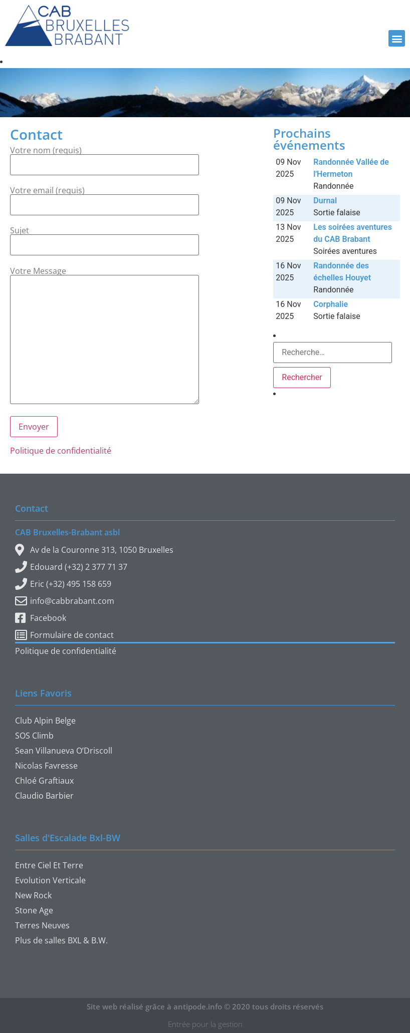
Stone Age (34, 910)
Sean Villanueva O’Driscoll (63, 750)
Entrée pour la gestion (205, 1024)
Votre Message (104, 336)
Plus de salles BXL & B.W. (61, 940)
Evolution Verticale (50, 880)
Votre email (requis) (104, 198)
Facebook (40, 618)
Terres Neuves (42, 925)
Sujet (104, 238)
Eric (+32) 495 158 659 (63, 584)
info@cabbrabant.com (64, 601)
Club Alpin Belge (45, 720)
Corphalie (330, 304)
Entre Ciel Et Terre (49, 865)
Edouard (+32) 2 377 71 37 (71, 567)
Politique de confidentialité (60, 450)
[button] (396, 38)
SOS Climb (34, 735)
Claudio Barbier (44, 795)
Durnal (325, 200)
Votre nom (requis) (104, 158)
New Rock (33, 895)
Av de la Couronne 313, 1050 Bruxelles (94, 550)
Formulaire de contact (64, 635)
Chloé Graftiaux (44, 780)
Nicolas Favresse (46, 765)
